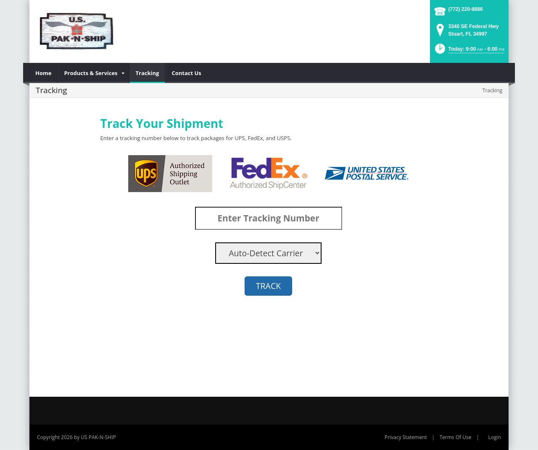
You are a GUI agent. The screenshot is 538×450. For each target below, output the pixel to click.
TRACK (268, 285)
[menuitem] (43, 73)
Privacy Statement (406, 437)
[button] (468, 51)
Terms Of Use (456, 437)
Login (494, 437)
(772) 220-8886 (465, 9)
